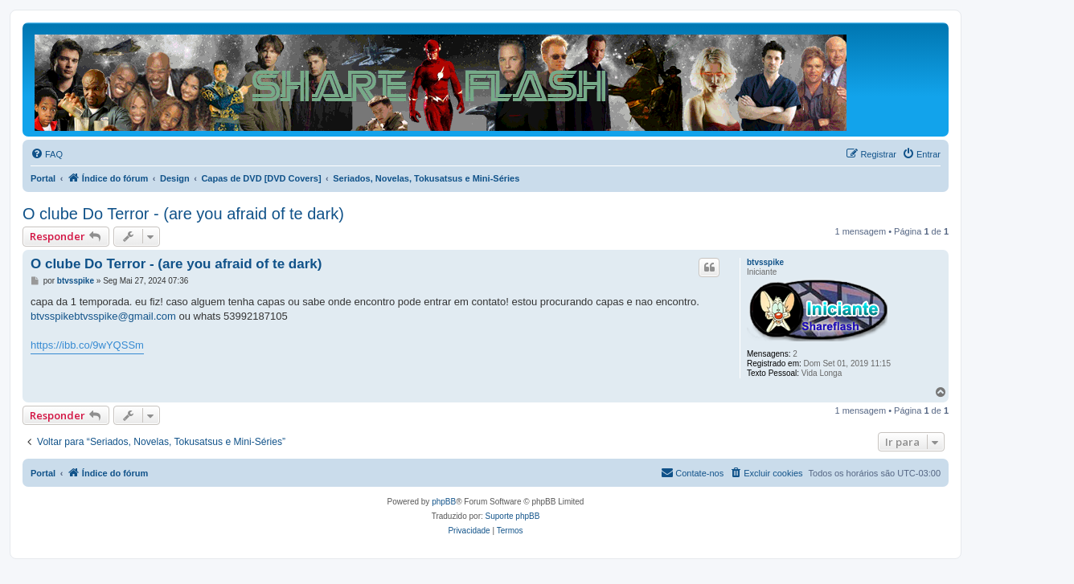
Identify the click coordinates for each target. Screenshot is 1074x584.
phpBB (444, 501)
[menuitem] (47, 154)
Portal (43, 178)
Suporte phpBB (513, 516)
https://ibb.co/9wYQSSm (87, 345)
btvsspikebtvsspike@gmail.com (103, 316)
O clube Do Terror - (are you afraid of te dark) (183, 214)
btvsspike (765, 262)
